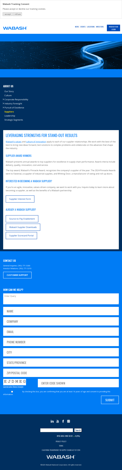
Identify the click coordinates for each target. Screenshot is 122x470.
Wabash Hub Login (113, 28)
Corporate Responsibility (16, 99)
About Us (8, 86)
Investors (100, 26)
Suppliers (9, 111)
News (77, 26)
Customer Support (17, 275)
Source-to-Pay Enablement (22, 218)
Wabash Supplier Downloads (23, 227)
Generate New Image (13, 386)
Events (82, 26)
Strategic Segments (13, 119)
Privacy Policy (61, 441)
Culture (8, 95)
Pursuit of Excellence (14, 107)
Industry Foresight (13, 103)
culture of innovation (36, 141)
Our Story (9, 91)
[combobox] (56, 430)
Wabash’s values (13, 141)
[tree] (61, 105)
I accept (7, 14)
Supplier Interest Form (20, 199)
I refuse (17, 14)
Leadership (9, 115)
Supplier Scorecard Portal (21, 235)
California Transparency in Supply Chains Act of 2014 (61, 450)
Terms (61, 445)
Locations (91, 26)
